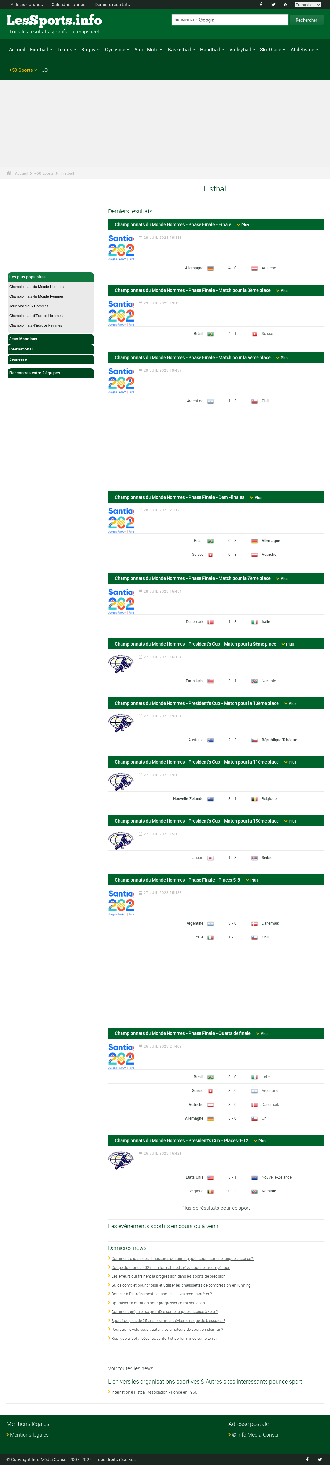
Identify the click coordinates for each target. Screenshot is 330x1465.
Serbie (267, 857)
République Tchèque (279, 739)
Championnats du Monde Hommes (36, 287)
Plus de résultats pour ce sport (215, 1207)
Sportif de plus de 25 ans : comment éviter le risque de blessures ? (168, 1320)
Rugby (88, 49)
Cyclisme (115, 49)
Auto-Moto (146, 49)
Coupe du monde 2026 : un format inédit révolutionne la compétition (171, 1267)
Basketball (179, 49)
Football (39, 49)
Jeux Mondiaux (51, 339)
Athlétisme (302, 49)
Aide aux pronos (27, 4)
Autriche (269, 267)
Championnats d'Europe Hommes (36, 316)
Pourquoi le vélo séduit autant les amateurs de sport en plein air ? (167, 1329)
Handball (210, 49)
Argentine (195, 400)
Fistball (67, 173)
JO (45, 69)
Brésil (198, 333)
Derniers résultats (112, 4)
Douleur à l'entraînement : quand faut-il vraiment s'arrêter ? (162, 1293)
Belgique (269, 798)
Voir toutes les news (130, 1368)
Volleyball (240, 49)
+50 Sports (21, 69)
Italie (266, 621)
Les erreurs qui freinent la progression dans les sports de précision (169, 1276)
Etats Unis (194, 680)
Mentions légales (29, 1434)
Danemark (194, 621)
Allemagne (194, 267)
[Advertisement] (216, 450)
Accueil (17, 49)
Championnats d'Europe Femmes (35, 325)
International (51, 349)
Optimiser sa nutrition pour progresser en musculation (158, 1302)
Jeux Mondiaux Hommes (28, 306)
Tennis (64, 49)
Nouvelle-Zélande (188, 798)
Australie (196, 739)
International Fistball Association (140, 1392)
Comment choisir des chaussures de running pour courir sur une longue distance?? (183, 1258)
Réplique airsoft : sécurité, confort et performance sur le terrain (165, 1338)
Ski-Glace (270, 49)
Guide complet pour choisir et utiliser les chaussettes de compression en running (181, 1285)
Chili (265, 400)
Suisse (267, 333)
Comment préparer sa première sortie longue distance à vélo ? (165, 1311)
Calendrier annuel (69, 4)
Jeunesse (51, 359)
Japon (197, 857)
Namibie (269, 680)
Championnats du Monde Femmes (36, 296)
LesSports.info (30, 21)
